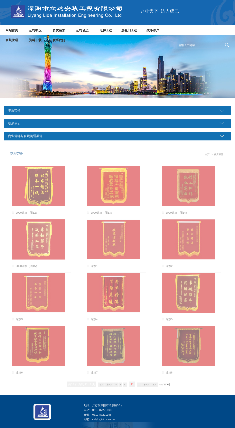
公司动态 (82, 30)
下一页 (146, 386)
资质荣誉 (58, 30)
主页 (207, 156)
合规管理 (11, 40)
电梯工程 (105, 30)
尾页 (154, 386)
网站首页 (11, 30)
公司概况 (35, 30)
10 (125, 386)
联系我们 (58, 40)
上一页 (109, 386)
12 (139, 386)
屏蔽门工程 (129, 30)
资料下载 (35, 40)
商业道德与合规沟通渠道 (24, 136)
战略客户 (152, 30)
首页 (101, 386)
